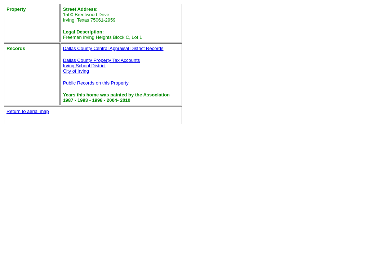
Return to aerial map (27, 111)
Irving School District (84, 65)
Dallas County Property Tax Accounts (101, 60)
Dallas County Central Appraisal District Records (113, 48)
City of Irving (76, 71)
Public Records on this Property (96, 83)
